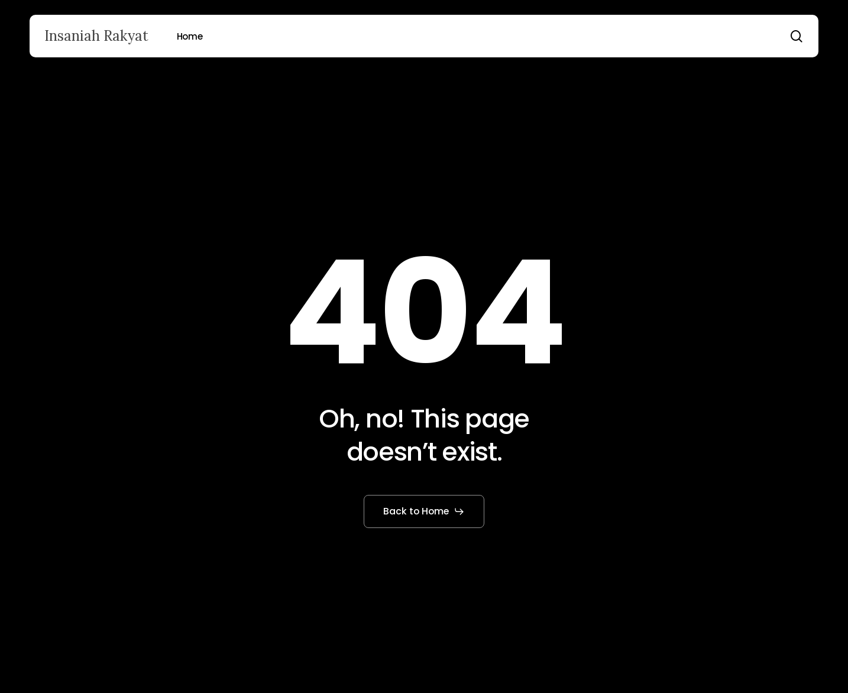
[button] (424, 511)
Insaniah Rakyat (96, 36)
